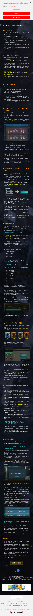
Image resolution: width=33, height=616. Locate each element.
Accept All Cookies (16, 16)
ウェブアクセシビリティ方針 (16, 607)
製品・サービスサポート (15, 603)
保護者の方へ (26, 605)
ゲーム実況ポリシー (17, 605)
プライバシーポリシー (27, 603)
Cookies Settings (16, 8)
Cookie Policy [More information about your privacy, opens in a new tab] (13, 5)
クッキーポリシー (7, 605)
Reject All (16, 12)
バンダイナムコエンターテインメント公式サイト (16, 601)
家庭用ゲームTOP (4, 603)
